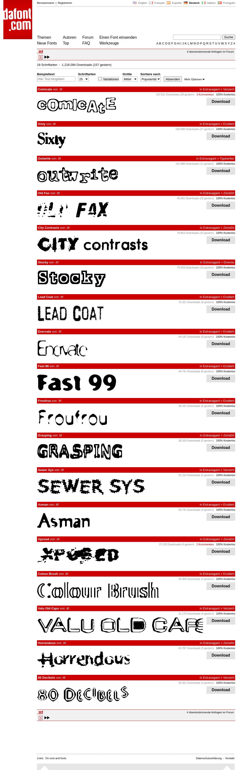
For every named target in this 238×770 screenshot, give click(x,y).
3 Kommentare (205, 94)
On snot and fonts (55, 758)
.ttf (60, 89)
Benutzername (45, 2)
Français (156, 2)
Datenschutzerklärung (209, 758)
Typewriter (227, 158)
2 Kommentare (205, 544)
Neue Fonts (47, 43)
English (139, 2)
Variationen (110, 79)
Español (174, 2)
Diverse (229, 262)
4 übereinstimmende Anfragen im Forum (210, 51)
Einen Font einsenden (118, 37)
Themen (44, 37)
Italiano (208, 2)
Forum (87, 37)
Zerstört (228, 193)
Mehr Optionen (194, 79)
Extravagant (211, 89)
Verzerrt (228, 89)
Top (66, 43)
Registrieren (65, 2)
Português (226, 2)
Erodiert (228, 124)
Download (220, 101)
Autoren (69, 37)
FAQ (86, 43)
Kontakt (230, 758)
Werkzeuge (109, 43)
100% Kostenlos (225, 94)
